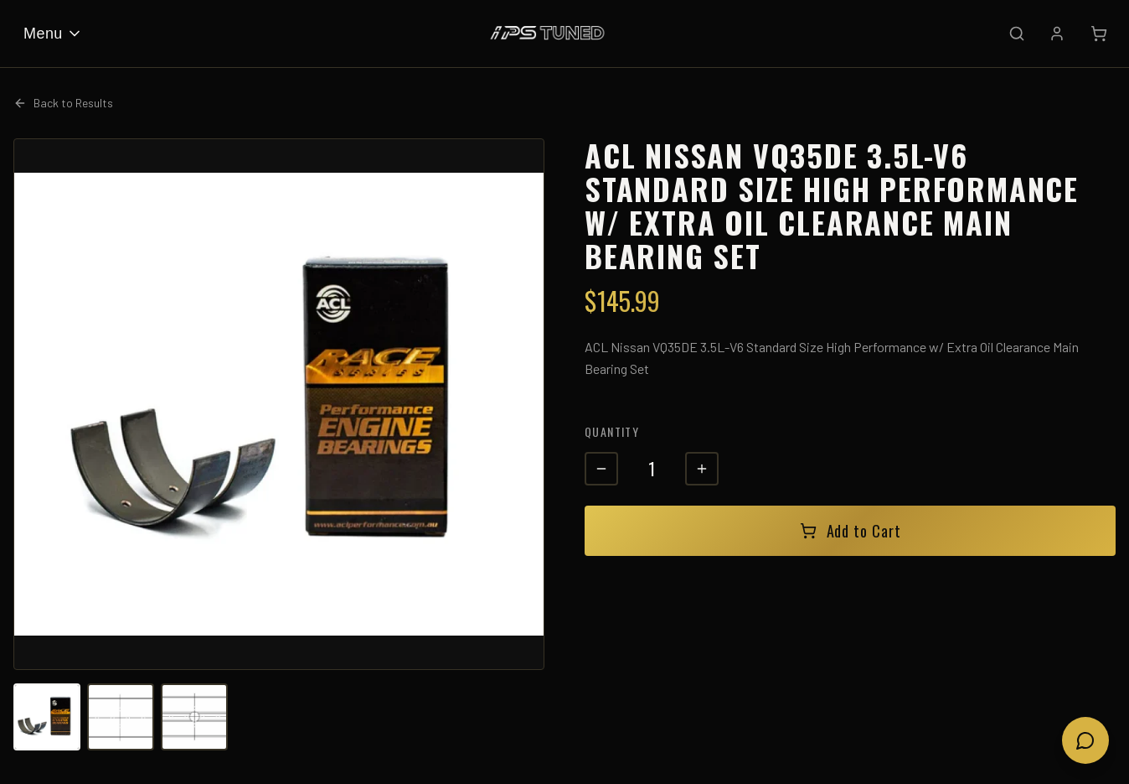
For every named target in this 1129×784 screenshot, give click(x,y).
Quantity (612, 431)
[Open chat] (1085, 740)
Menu (53, 33)
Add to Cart (850, 531)
